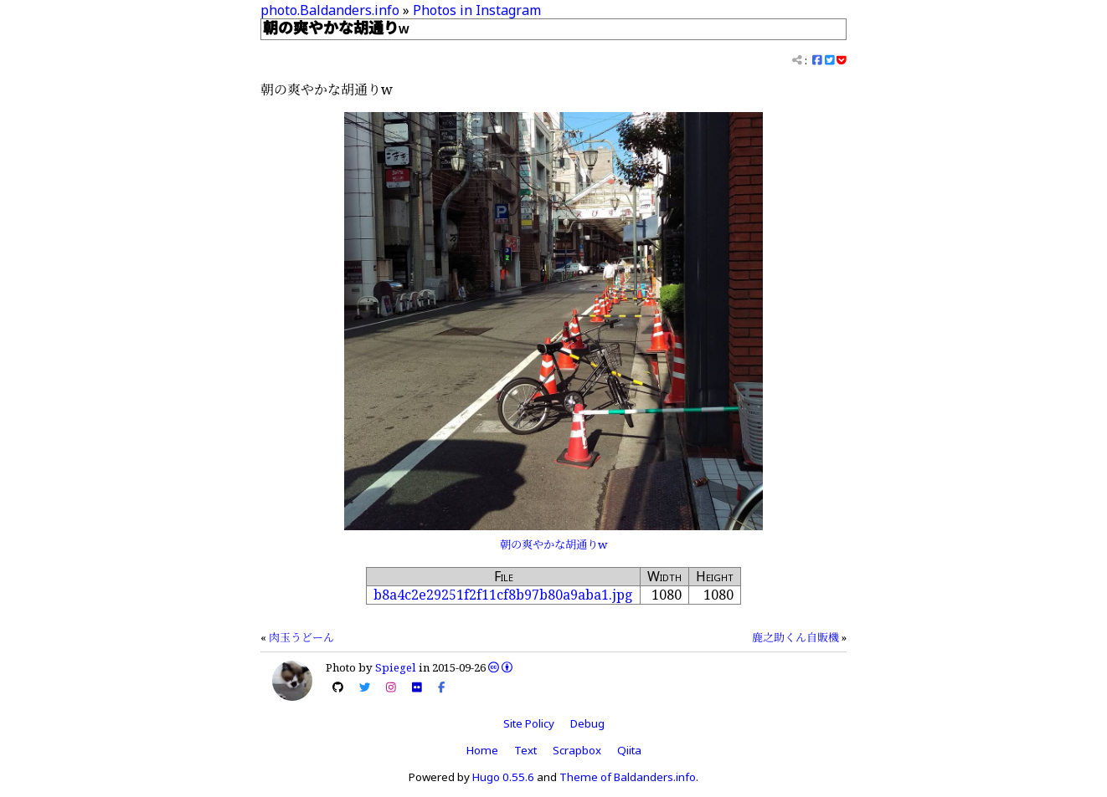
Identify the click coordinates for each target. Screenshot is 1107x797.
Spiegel (395, 667)
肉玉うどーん (301, 637)
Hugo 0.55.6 (503, 776)
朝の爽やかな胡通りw (553, 544)
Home (482, 750)
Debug (587, 723)
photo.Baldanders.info (329, 10)
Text (525, 750)
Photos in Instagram (477, 10)
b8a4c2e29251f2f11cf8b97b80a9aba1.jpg (503, 594)
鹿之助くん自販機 (795, 637)
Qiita (629, 750)
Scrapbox (577, 750)
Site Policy (528, 723)
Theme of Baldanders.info (627, 776)
